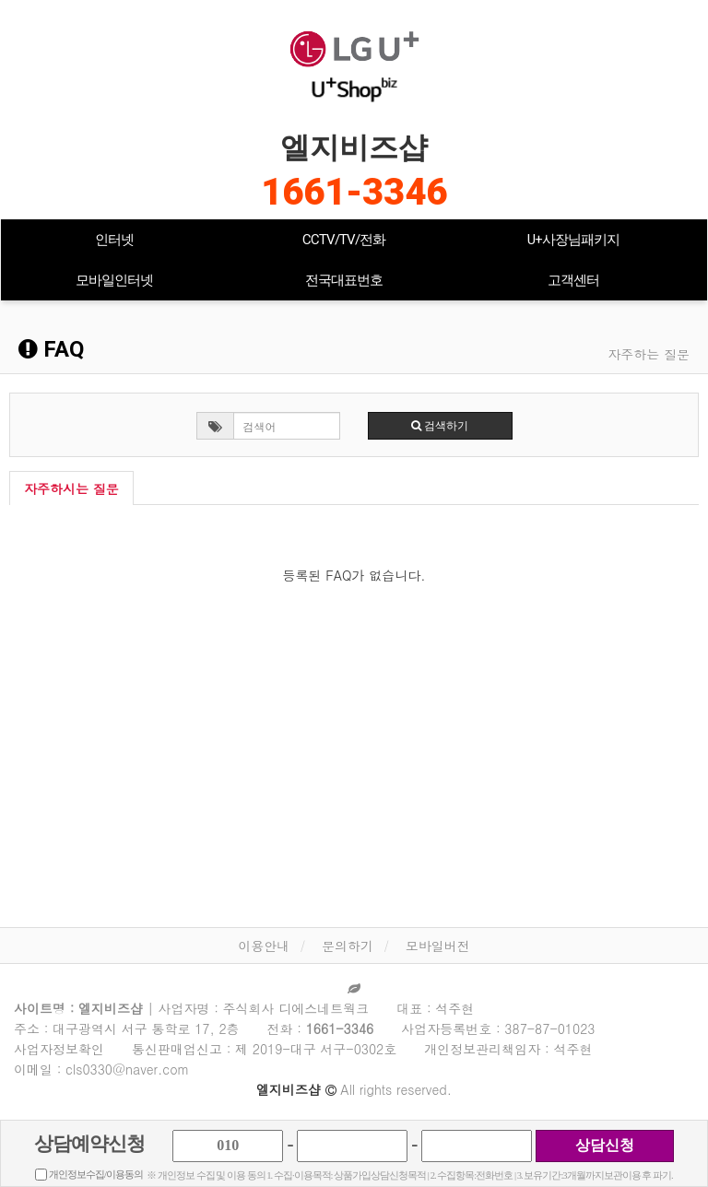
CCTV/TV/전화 (343, 239)
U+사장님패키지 (573, 239)
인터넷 (114, 239)
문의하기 (347, 945)
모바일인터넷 (114, 280)
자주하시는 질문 (71, 488)
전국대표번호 (344, 280)
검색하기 (439, 425)
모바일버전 (438, 945)
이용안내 (263, 945)
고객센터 (573, 280)
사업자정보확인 (59, 1049)
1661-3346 (354, 192)
